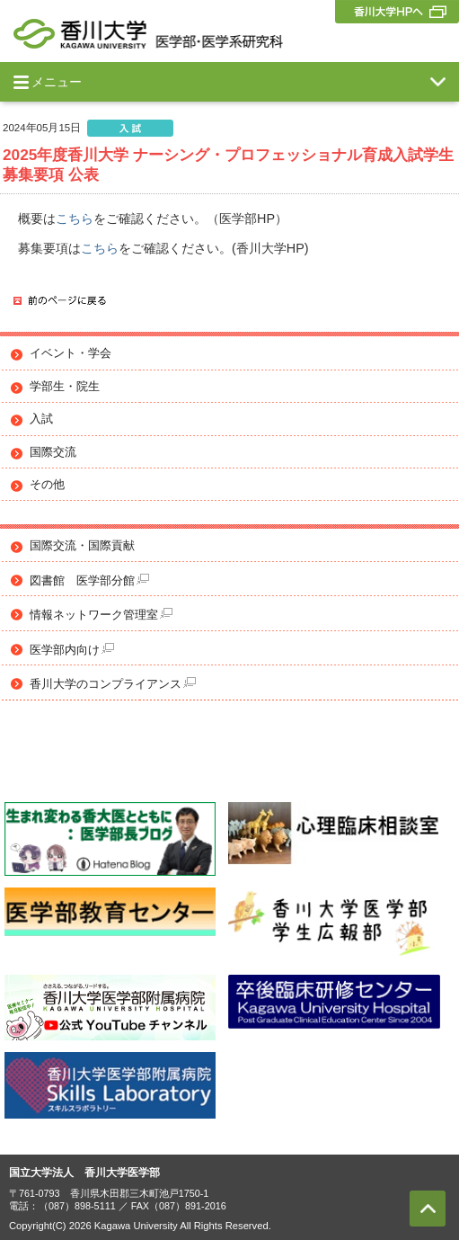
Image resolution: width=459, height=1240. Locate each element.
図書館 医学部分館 (89, 580)
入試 (41, 419)
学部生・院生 (65, 386)
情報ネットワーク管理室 (101, 614)
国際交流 (53, 452)
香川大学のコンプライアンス (113, 684)
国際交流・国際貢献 (82, 546)
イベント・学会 (70, 353)
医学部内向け (72, 649)
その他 (47, 484)
